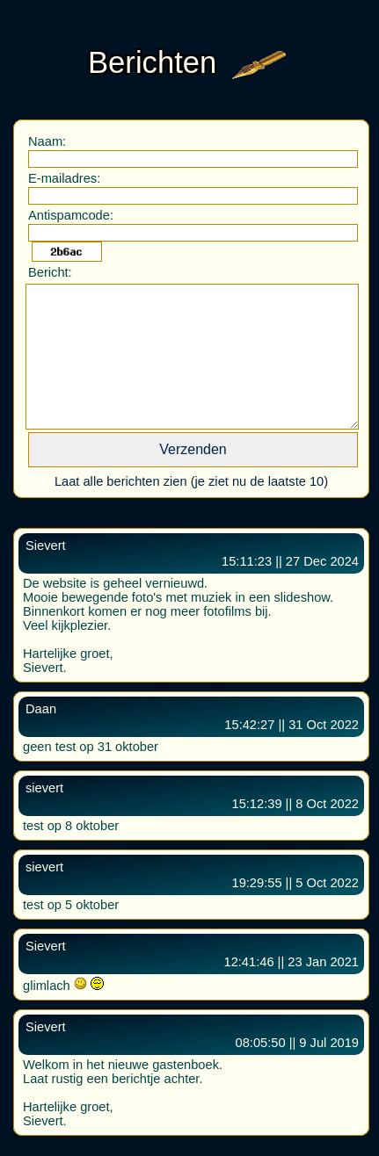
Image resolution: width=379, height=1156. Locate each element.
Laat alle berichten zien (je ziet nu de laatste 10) (191, 481)
